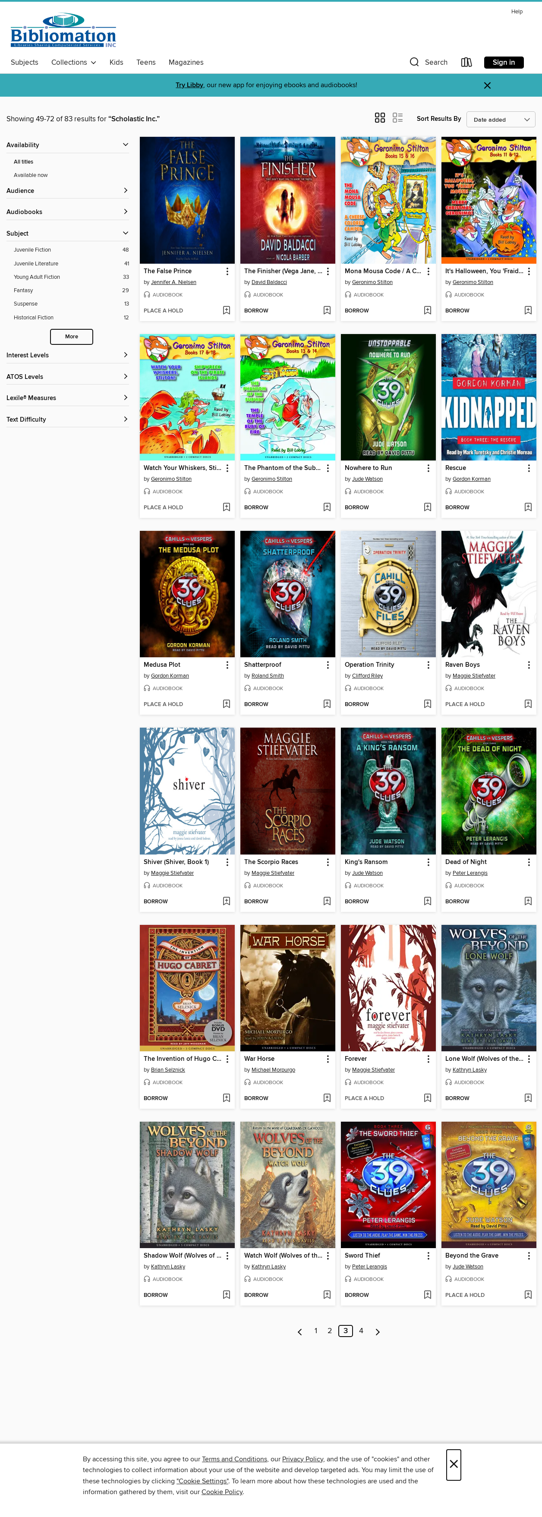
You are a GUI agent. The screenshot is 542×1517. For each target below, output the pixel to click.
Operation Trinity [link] (369, 665)
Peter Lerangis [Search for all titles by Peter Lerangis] (470, 873)
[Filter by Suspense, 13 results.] (71, 304)
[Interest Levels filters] (67, 355)
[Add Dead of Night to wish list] (528, 902)
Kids (116, 62)
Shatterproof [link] (262, 665)
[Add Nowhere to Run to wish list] (427, 508)
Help (517, 12)
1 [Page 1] (316, 1331)
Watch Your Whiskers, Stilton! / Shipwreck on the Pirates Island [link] (183, 468)
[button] (427, 64)
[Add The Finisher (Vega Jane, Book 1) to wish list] (326, 311)
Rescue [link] (455, 468)
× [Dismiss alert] (487, 85)
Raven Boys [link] (462, 665)
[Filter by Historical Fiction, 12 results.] (71, 317)
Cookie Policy (222, 1492)
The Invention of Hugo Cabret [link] (183, 1059)
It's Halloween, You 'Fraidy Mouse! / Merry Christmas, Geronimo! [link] (484, 271)
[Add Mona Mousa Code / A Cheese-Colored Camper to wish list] (427, 311)
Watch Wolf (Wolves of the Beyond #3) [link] (283, 1256)
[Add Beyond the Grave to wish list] (528, 1295)
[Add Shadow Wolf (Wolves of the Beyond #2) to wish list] (226, 1295)
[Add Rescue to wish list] (528, 508)
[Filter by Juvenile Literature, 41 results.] (71, 263)
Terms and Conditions (234, 1459)
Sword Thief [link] (362, 1256)
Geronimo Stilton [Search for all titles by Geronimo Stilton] (372, 282)
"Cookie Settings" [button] (202, 1481)
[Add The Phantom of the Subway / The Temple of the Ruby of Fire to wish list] (326, 508)
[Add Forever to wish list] (427, 1098)
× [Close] (453, 1465)
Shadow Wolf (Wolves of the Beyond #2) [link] (183, 1256)
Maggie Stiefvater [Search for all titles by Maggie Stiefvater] (474, 675)
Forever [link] (356, 1059)
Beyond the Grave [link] (471, 1256)
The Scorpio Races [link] (271, 862)
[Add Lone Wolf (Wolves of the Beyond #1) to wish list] (528, 1098)
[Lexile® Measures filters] (67, 398)
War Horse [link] (259, 1059)
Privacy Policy (302, 1459)
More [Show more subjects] (71, 337)
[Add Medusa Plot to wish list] (226, 704)
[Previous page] (300, 1331)
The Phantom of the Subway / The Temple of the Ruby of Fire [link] (283, 468)
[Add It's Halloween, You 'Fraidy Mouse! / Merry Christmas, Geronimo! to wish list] (528, 311)
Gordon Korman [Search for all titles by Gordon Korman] (472, 479)
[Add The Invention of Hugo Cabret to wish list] (226, 1098)
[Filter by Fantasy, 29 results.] (71, 290)
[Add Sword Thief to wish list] (427, 1295)
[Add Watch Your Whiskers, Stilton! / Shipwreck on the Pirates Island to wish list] (226, 508)
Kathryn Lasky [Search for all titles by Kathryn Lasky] (470, 1069)
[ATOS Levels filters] (67, 377)
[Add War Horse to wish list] (326, 1098)
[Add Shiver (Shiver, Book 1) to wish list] (226, 902)
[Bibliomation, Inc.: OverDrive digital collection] (63, 30)
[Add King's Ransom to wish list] (427, 902)
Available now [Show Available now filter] (31, 175)
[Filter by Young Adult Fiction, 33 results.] (71, 277)
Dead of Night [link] (466, 862)
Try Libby (189, 85)
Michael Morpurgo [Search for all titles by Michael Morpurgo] (273, 1069)
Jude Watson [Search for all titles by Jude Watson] (367, 479)
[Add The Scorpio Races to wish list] (326, 902)
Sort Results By (439, 119)
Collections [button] (74, 62)
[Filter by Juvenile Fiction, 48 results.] (71, 250)
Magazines (186, 62)
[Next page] (377, 1331)
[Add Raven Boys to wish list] (528, 704)
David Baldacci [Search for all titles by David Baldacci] (269, 282)
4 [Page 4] (361, 1331)
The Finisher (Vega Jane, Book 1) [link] (283, 271)
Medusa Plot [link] (162, 665)
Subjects (24, 62)
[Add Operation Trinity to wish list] (427, 704)
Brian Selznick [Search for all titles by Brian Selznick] (168, 1069)
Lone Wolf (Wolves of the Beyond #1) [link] (484, 1059)
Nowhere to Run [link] (368, 468)
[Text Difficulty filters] (67, 420)
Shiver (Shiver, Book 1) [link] (176, 862)
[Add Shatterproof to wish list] (326, 704)
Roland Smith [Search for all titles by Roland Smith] (268, 675)
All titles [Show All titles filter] (23, 162)
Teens (146, 62)
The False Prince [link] (168, 271)
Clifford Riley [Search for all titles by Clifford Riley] (367, 675)
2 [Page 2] (330, 1331)
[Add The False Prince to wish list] (226, 311)
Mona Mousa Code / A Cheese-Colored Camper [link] (384, 271)
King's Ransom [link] (366, 862)
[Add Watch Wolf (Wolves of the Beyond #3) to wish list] (326, 1295)
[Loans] (467, 64)
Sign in (504, 62)
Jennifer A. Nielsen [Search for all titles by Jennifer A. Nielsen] (173, 282)
